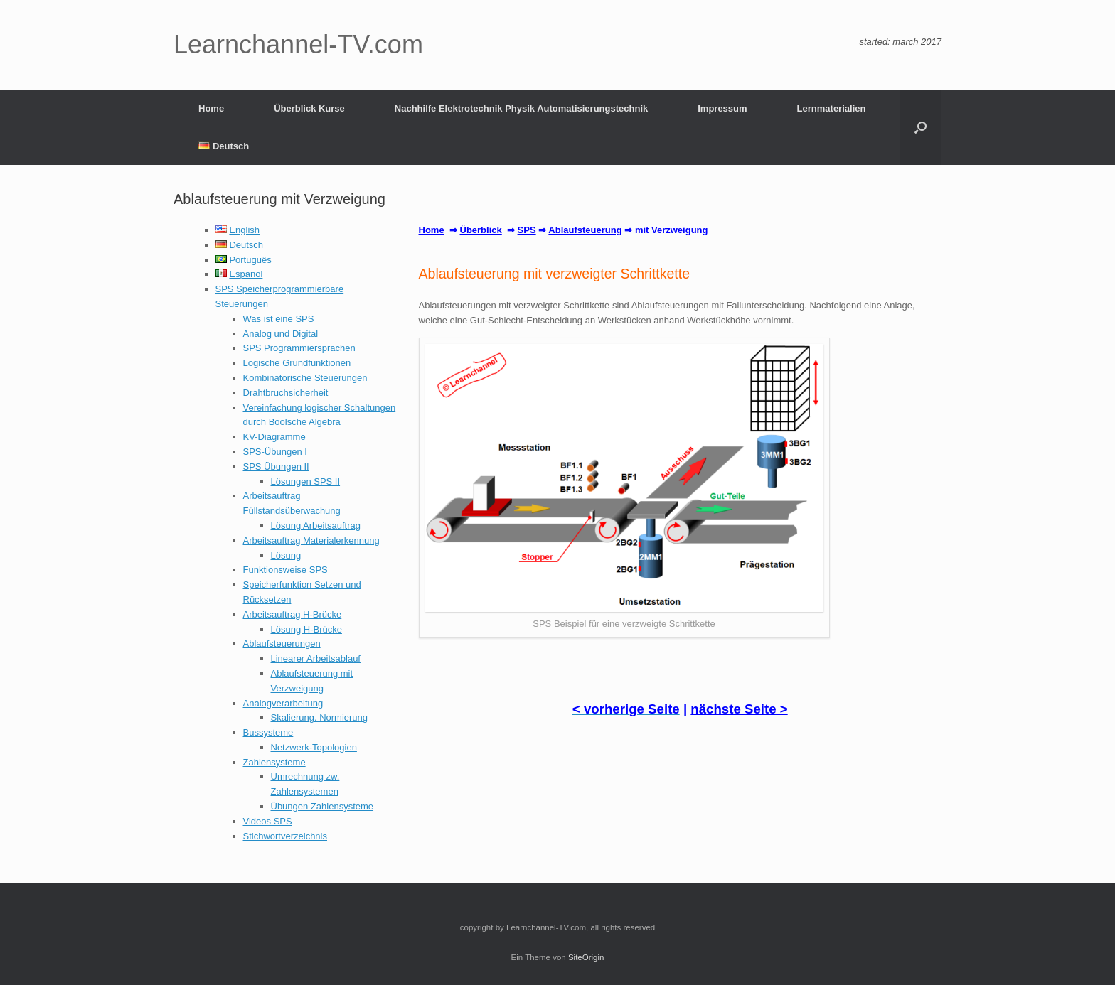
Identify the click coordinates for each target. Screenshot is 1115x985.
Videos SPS (267, 821)
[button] (920, 127)
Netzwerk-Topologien (314, 747)
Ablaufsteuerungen (282, 643)
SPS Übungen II (276, 466)
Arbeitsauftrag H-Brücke (292, 614)
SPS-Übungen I (275, 451)
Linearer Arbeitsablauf (316, 658)
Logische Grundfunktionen (297, 362)
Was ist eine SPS (278, 318)
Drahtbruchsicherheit (286, 392)
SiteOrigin (586, 957)
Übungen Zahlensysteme (322, 806)
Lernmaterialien (831, 108)
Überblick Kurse (309, 108)
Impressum (722, 108)
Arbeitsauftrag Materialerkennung (311, 540)
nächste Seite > (738, 708)
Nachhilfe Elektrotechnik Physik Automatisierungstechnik (521, 108)
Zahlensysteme (274, 762)
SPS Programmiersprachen (299, 348)
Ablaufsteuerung (584, 230)
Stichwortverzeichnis (285, 836)
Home (211, 108)
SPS (527, 230)
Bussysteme (268, 732)
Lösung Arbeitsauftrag (316, 525)
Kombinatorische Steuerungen (305, 377)
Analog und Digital (281, 333)
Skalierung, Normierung (319, 717)
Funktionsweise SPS (285, 569)
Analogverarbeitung (283, 703)
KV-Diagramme (274, 436)
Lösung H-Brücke (306, 629)
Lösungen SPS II (306, 481)
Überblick (481, 230)
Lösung (286, 555)
